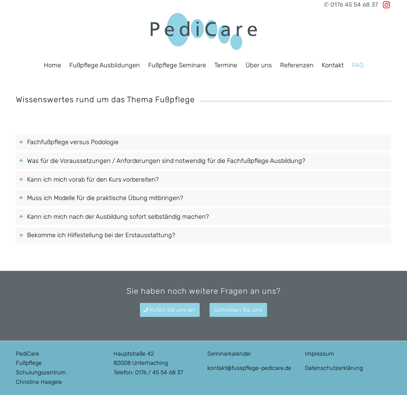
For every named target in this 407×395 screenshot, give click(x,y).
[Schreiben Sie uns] (238, 310)
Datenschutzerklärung (334, 368)
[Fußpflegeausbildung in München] (203, 33)
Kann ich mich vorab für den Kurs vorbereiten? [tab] (89, 179)
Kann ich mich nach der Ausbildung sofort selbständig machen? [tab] (114, 216)
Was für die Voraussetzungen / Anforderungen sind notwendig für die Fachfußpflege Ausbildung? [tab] (162, 160)
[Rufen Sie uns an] (170, 310)
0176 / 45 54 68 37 (159, 372)
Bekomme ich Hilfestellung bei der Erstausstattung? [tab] (97, 235)
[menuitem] (52, 65)
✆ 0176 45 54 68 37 (351, 4)
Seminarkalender (229, 353)
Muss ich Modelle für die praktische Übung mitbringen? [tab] (101, 198)
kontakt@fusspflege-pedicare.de (249, 368)
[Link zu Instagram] (386, 5)
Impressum (319, 353)
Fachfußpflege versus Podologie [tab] (69, 142)
